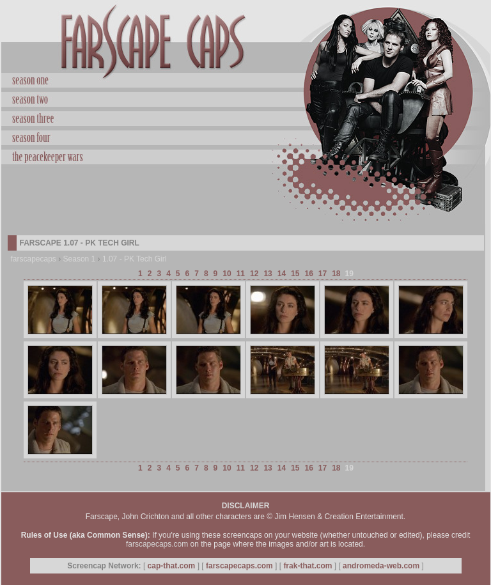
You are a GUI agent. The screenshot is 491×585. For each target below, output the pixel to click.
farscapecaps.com (157, 544)
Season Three (245, 117)
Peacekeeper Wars (245, 155)
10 (226, 273)
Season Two (245, 97)
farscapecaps (33, 258)
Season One (245, 80)
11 (241, 273)
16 (308, 273)
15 (295, 273)
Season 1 (79, 258)
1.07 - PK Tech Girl (134, 258)
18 (336, 273)
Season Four (245, 136)
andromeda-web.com (381, 565)
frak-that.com (307, 565)
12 (254, 273)
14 (281, 273)
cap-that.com (172, 565)
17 (322, 273)
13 (267, 273)
